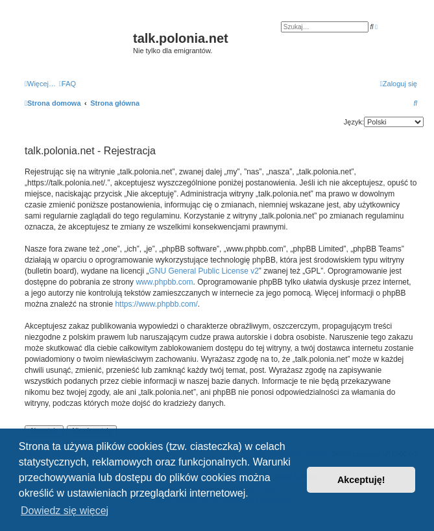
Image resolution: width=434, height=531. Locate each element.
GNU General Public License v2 (203, 271)
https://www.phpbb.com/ (156, 304)
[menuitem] (67, 83)
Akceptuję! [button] (361, 480)
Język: (354, 122)
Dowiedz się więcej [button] (64, 510)
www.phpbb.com (164, 282)
